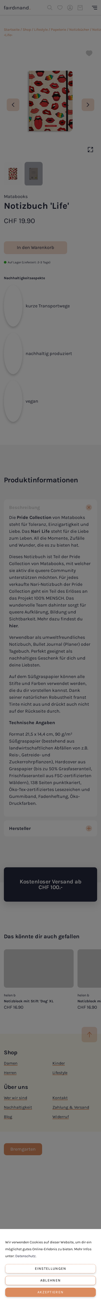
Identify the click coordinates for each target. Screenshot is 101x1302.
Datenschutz (25, 1256)
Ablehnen (50, 1280)
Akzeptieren (50, 1292)
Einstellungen (50, 1268)
